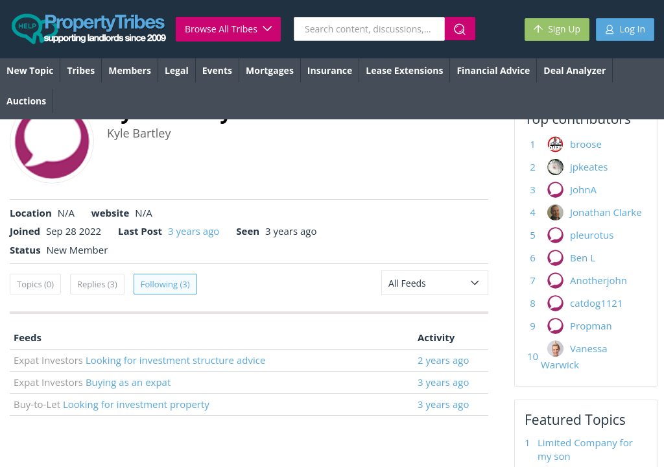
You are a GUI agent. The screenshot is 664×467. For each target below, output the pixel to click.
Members (129, 70)
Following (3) (165, 284)
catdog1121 (596, 302)
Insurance (329, 70)
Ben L (582, 257)
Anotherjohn (598, 280)
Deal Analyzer (574, 70)
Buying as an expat (128, 382)
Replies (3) (97, 284)
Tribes (81, 70)
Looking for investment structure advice (175, 359)
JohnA (583, 189)
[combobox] (434, 282)
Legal (177, 70)
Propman (591, 325)
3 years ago (193, 230)
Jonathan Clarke (606, 212)
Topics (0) (35, 284)
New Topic (29, 70)
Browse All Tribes (228, 29)
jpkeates (589, 166)
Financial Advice (493, 70)
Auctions (26, 101)
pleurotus (591, 234)
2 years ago (443, 359)
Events (217, 70)
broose (586, 144)
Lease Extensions (404, 70)
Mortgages (270, 70)
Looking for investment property (136, 404)
